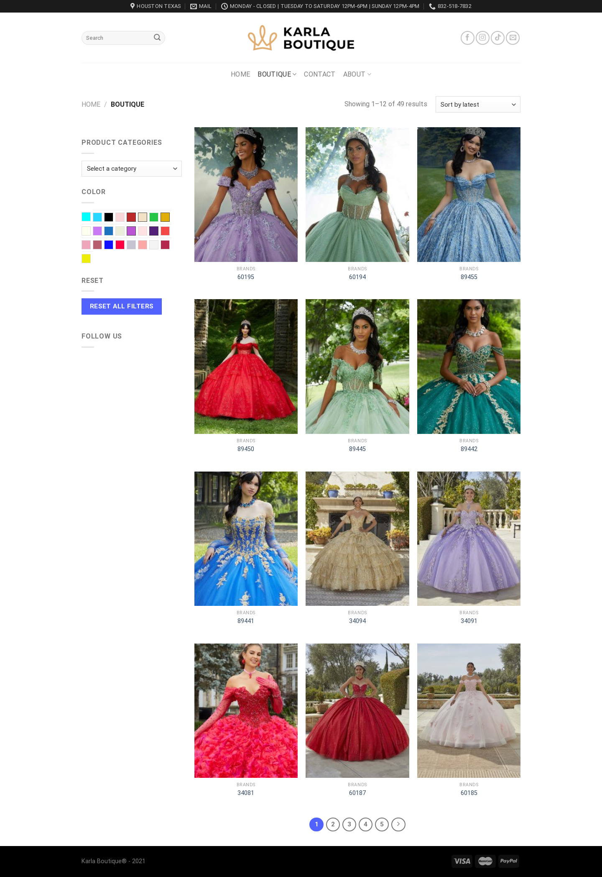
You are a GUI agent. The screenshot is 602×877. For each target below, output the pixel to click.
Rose (90, 245)
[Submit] (157, 38)
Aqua (90, 217)
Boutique (277, 74)
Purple (153, 231)
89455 (469, 277)
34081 (245, 793)
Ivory (90, 232)
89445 (357, 449)
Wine (169, 245)
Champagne (142, 217)
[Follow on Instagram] (483, 38)
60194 (357, 277)
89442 (469, 449)
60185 (469, 793)
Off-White (124, 232)
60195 (245, 277)
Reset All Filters (122, 306)
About (357, 74)
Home (240, 74)
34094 (357, 621)
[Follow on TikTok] (498, 38)
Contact (319, 74)
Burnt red (131, 217)
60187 (357, 793)
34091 (469, 621)
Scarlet (124, 245)
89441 (245, 621)
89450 (245, 449)
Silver (135, 245)
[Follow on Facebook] (467, 38)
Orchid (131, 231)
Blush (124, 218)
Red (169, 232)
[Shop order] (478, 104)
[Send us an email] (513, 38)
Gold (165, 217)
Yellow (90, 259)
